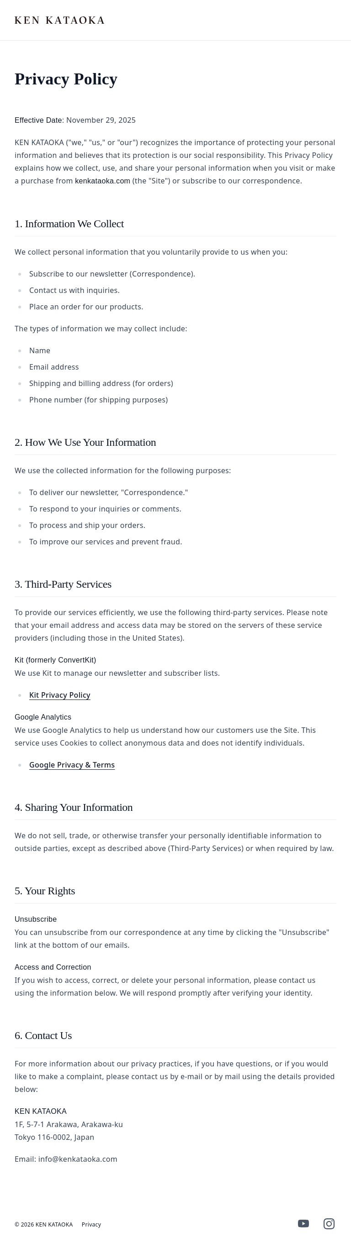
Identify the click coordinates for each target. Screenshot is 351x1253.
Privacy (91, 1224)
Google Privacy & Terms (72, 765)
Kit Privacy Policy (59, 695)
